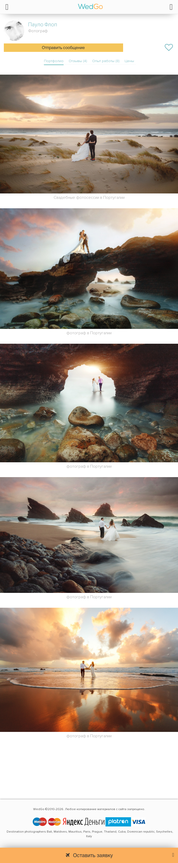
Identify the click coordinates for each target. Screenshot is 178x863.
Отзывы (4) (78, 61)
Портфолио (54, 61)
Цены (129, 61)
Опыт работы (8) (106, 61)
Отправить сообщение (63, 48)
